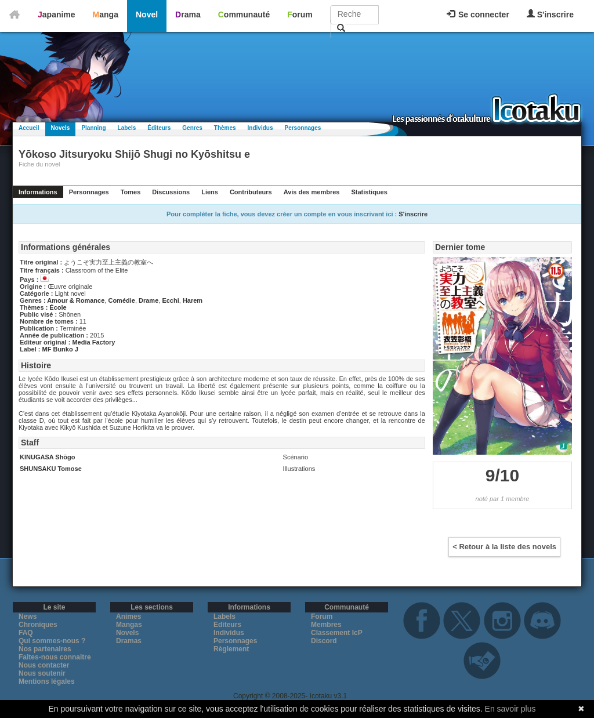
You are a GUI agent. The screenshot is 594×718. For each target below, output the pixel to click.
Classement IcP (337, 633)
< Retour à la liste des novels (504, 546)
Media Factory (93, 342)
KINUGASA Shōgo (47, 457)
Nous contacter (44, 665)
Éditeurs (159, 128)
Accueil (29, 128)
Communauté (244, 14)
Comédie (121, 300)
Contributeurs (251, 191)
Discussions (171, 191)
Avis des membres (312, 191)
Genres (192, 128)
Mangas (129, 625)
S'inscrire (550, 14)
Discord (324, 641)
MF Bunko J (60, 349)
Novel (147, 14)
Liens (209, 191)
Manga (105, 14)
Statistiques (369, 191)
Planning (93, 128)
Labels (127, 128)
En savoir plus (510, 708)
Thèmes (225, 128)
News (28, 616)
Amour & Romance (75, 300)
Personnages (302, 128)
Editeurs (227, 625)
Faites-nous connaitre (55, 657)
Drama (188, 14)
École (57, 307)
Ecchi (170, 300)
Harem (192, 300)
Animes (128, 616)
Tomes (131, 191)
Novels (60, 128)
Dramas (129, 641)
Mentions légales (47, 681)
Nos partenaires (45, 649)
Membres (326, 625)
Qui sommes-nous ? (52, 641)
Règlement (231, 649)
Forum (300, 14)
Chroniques (38, 625)
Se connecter (478, 14)
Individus (260, 128)
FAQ (26, 633)
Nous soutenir (42, 673)
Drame (148, 300)
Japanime (56, 14)
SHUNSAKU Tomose (51, 468)
